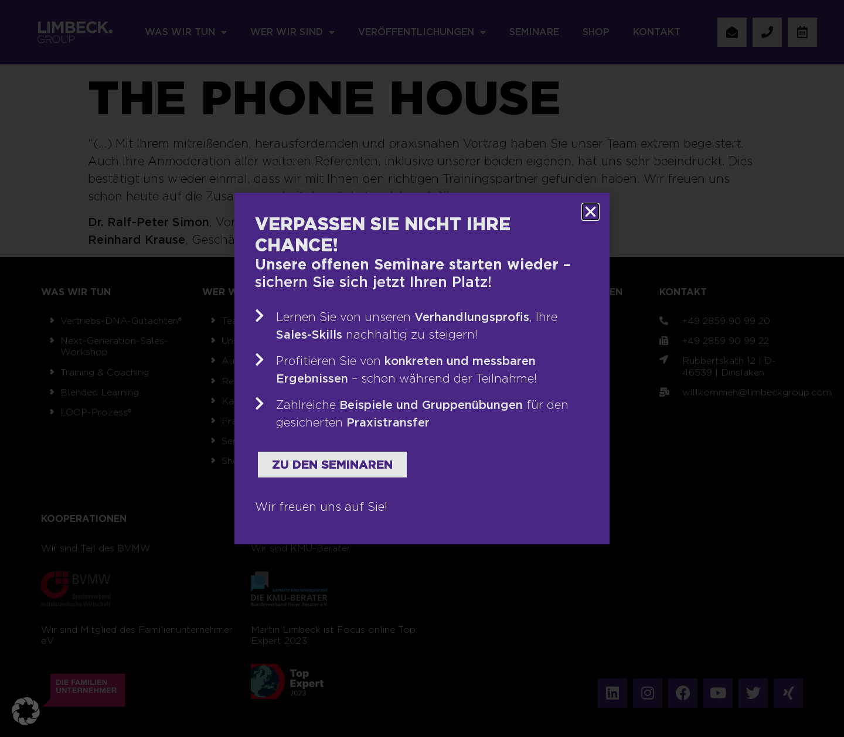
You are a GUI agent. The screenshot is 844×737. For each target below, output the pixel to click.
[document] (422, 368)
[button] (26, 711)
